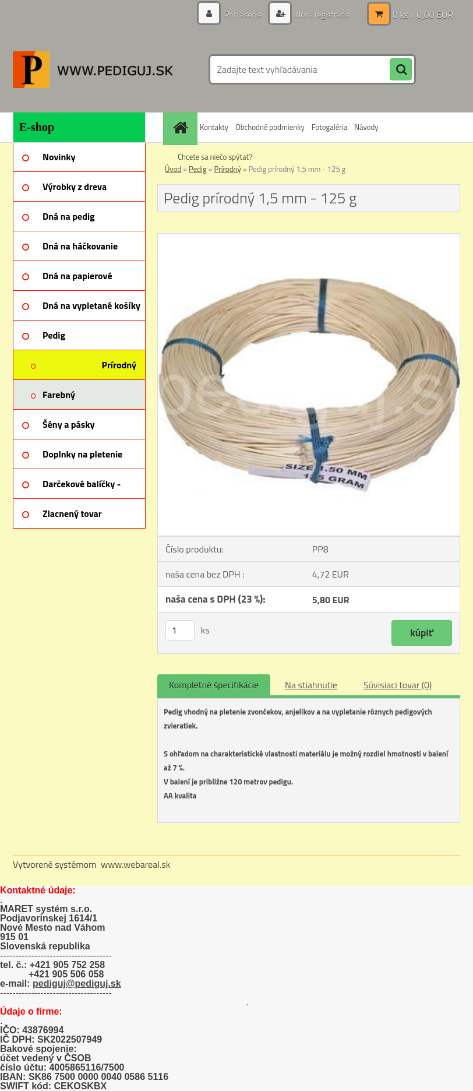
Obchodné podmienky (270, 127)
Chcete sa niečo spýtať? (215, 157)
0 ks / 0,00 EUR (423, 15)
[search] (400, 70)
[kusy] (180, 630)
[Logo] (93, 69)
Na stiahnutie (311, 685)
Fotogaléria (329, 127)
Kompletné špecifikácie (214, 685)
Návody (366, 127)
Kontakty (214, 127)
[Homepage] (182, 127)
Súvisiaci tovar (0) (397, 685)
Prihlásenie (243, 14)
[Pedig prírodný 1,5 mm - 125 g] (309, 238)
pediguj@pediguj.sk (77, 983)
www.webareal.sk (136, 864)
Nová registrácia (322, 14)
